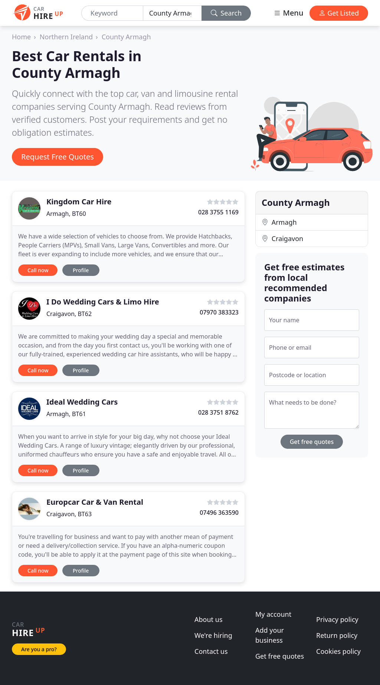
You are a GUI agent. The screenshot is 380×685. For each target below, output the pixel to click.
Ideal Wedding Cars (82, 402)
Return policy (336, 635)
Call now (37, 270)
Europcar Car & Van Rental (94, 502)
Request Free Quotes (57, 157)
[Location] (172, 13)
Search (226, 13)
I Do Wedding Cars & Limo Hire (102, 302)
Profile (81, 270)
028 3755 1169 (218, 212)
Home (21, 36)
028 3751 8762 (218, 412)
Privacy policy (337, 619)
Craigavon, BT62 (69, 314)
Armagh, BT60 (66, 214)
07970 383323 (219, 312)
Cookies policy (338, 651)
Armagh (279, 222)
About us (208, 619)
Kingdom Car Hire (78, 202)
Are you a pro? (39, 649)
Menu (288, 13)
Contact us (211, 651)
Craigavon (282, 238)
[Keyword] (112, 13)
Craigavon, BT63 (69, 514)
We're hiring (213, 635)
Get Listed (339, 13)
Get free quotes (312, 442)
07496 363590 (219, 512)
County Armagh (126, 36)
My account (273, 614)
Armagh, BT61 (66, 414)
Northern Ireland (66, 36)
